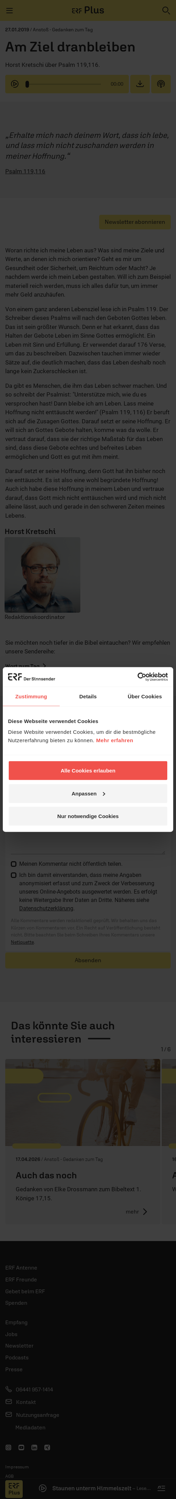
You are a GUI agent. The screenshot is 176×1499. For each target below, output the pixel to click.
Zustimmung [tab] (31, 696)
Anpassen (88, 793)
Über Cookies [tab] (145, 696)
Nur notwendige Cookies (88, 816)
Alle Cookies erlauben (88, 771)
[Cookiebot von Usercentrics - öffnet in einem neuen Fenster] (137, 677)
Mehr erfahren (114, 740)
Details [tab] (88, 696)
